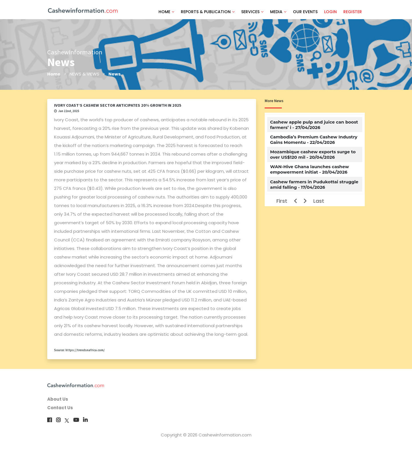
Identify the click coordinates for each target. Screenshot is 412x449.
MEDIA (278, 12)
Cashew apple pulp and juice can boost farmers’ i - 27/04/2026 (314, 124)
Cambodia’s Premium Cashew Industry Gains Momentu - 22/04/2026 (313, 139)
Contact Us (60, 408)
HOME (166, 12)
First (281, 200)
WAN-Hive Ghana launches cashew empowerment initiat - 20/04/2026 (309, 169)
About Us (57, 399)
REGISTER (352, 12)
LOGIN (330, 12)
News (115, 74)
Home (54, 74)
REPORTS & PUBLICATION (208, 12)
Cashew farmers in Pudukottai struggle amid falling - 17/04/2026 (314, 184)
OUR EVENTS (305, 12)
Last (318, 200)
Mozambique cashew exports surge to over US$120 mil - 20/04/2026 (313, 154)
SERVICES (252, 12)
